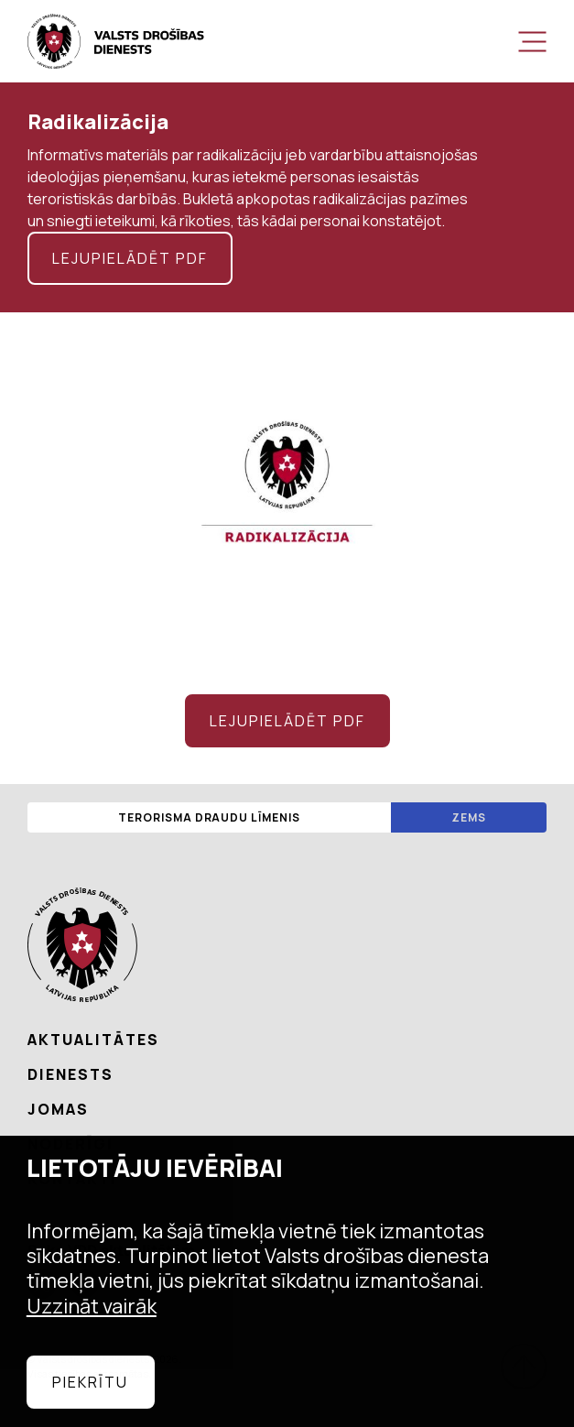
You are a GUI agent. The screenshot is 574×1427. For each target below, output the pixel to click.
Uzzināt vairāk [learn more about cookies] (92, 1306)
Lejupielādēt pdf (130, 258)
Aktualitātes (93, 1039)
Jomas (58, 1109)
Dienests (70, 1074)
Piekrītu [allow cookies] (90, 1382)
